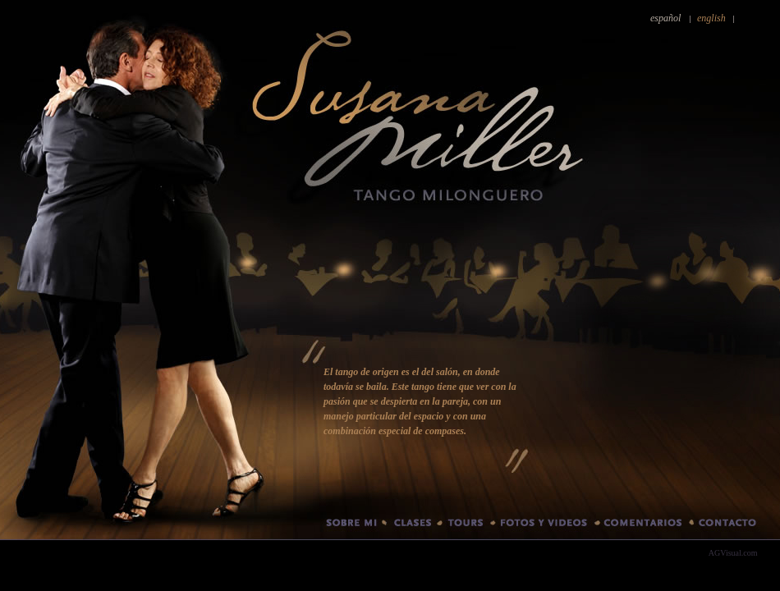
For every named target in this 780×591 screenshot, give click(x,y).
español (665, 18)
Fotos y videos (545, 526)
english (711, 18)
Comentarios (644, 526)
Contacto (735, 526)
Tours (466, 526)
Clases (411, 526)
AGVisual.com (733, 552)
